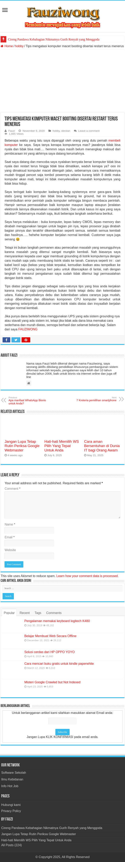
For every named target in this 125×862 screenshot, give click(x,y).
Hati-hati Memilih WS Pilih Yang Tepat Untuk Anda (61, 445)
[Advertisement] (62, 80)
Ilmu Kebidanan (12, 779)
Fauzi (11, 130)
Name (10, 524)
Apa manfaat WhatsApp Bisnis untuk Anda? (29, 400)
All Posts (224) (11, 845)
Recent (25, 613)
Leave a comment (89, 130)
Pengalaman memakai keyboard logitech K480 (57, 621)
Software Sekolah (13, 772)
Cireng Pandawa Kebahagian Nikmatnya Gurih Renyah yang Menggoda (53, 39)
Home (7, 46)
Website (10, 550)
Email (10, 537)
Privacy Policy (11, 811)
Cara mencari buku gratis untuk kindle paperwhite (59, 663)
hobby (19, 46)
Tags (38, 613)
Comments (54, 613)
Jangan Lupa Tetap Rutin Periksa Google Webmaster (22, 445)
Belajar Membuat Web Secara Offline (50, 636)
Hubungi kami (11, 805)
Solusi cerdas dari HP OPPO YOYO (49, 652)
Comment (12, 488)
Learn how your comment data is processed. (87, 576)
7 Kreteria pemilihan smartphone (96, 399)
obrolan (65, 130)
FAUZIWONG (28, 329)
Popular (9, 613)
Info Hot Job (9, 786)
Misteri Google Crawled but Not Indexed (52, 682)
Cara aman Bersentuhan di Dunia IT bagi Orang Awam (102, 445)
